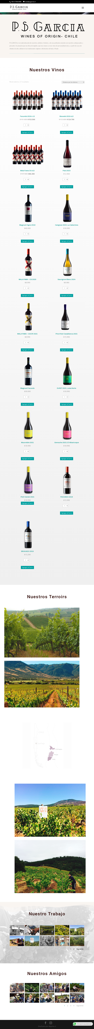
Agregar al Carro (27, 132)
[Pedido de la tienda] (73, 82)
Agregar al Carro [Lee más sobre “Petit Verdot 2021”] (27, 503)
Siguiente (79, 949)
